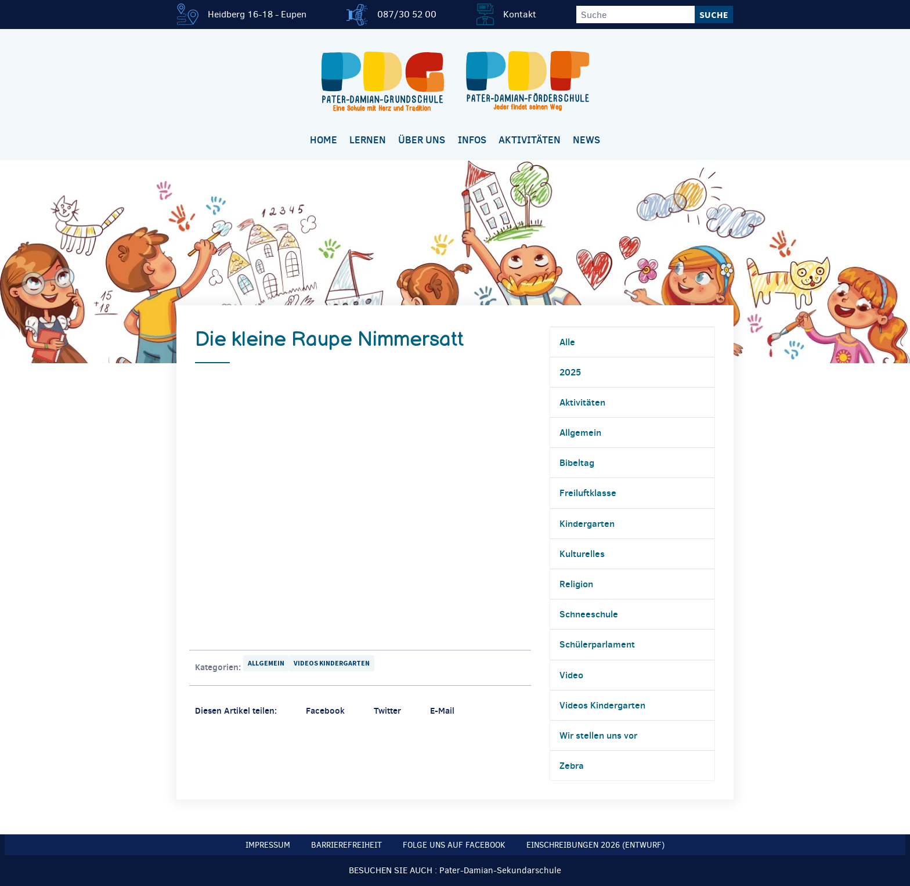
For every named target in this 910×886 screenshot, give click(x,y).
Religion (576, 583)
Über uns (421, 140)
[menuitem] (323, 141)
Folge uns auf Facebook (454, 845)
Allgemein (266, 663)
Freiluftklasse (587, 492)
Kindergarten (587, 523)
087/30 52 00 (406, 14)
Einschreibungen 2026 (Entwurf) (595, 845)
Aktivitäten (530, 140)
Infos (472, 140)
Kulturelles (582, 553)
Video (571, 674)
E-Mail (442, 710)
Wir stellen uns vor (598, 735)
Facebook (325, 710)
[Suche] (635, 14)
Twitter (387, 710)
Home (323, 140)
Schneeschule (588, 613)
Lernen (367, 140)
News (586, 140)
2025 (570, 372)
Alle (567, 341)
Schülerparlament (597, 644)
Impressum (267, 845)
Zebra (571, 765)
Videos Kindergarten (332, 663)
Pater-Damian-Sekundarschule (500, 870)
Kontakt (519, 14)
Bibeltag (576, 462)
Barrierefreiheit (346, 845)
